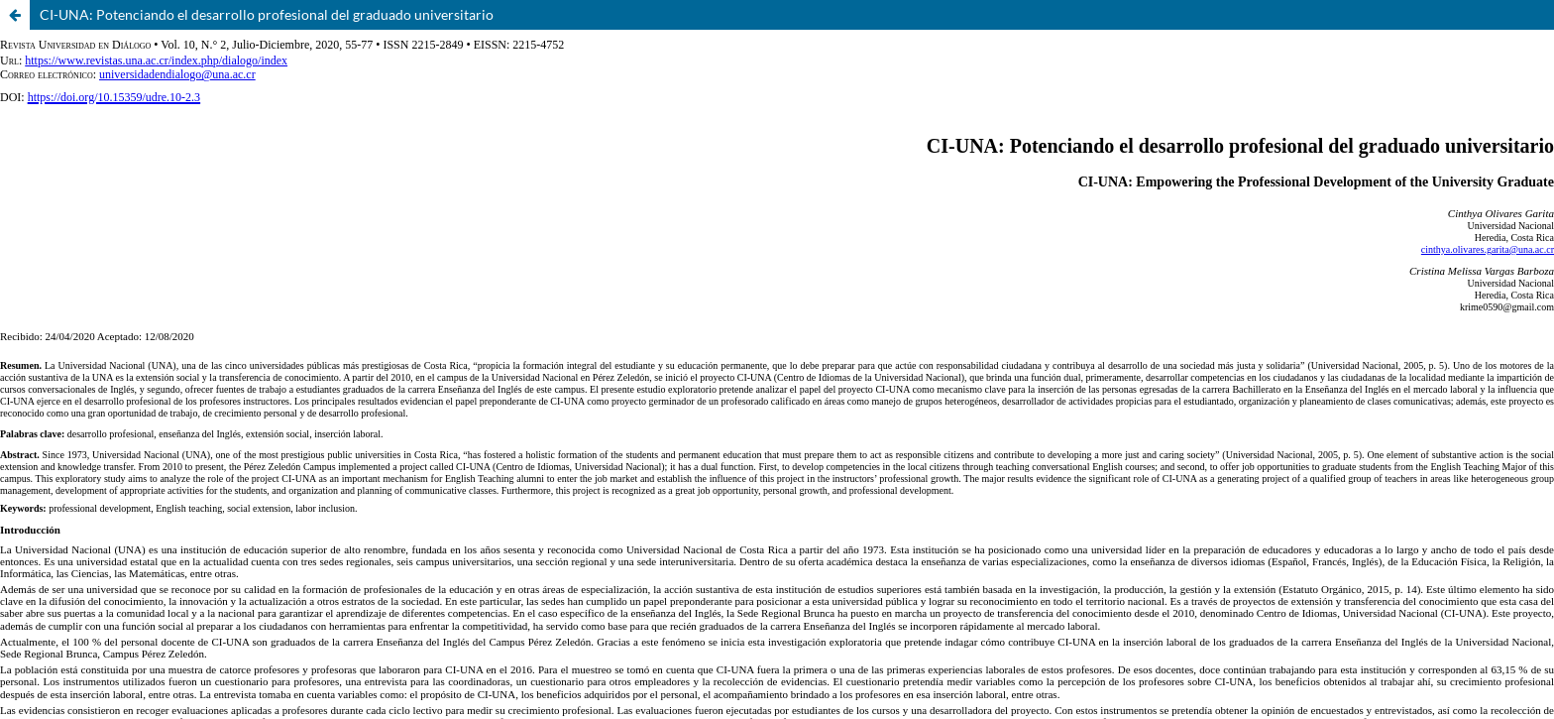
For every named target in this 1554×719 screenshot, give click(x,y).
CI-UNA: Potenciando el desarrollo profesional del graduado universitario (267, 14)
